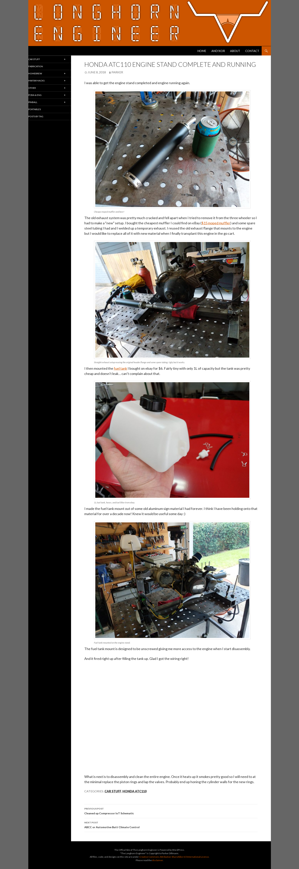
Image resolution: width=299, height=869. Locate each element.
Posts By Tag (44, 127)
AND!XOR (218, 51)
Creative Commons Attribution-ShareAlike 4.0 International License (174, 856)
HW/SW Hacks (44, 85)
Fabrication (43, 68)
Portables (42, 118)
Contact (252, 51)
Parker (117, 72)
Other (39, 93)
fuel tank (120, 368)
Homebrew (42, 76)
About (235, 51)
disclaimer (157, 860)
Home (201, 51)
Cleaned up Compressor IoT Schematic (171, 810)
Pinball (40, 110)
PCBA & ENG (42, 102)
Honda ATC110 (134, 791)
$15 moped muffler (215, 223)
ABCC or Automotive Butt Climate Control (171, 824)
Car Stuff (113, 791)
